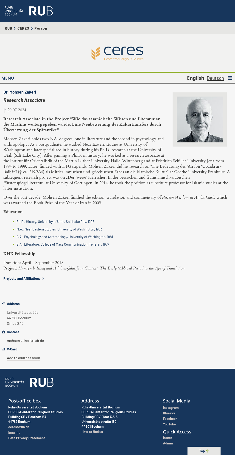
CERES (23, 28)
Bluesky (169, 413)
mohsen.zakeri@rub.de (25, 340)
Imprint (14, 432)
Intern (167, 438)
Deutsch (215, 78)
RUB (8, 28)
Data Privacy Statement (26, 438)
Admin (168, 443)
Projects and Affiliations (24, 278)
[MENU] (230, 78)
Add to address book (23, 357)
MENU (7, 78)
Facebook (170, 418)
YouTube (169, 424)
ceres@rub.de (18, 427)
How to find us (92, 432)
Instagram (171, 407)
